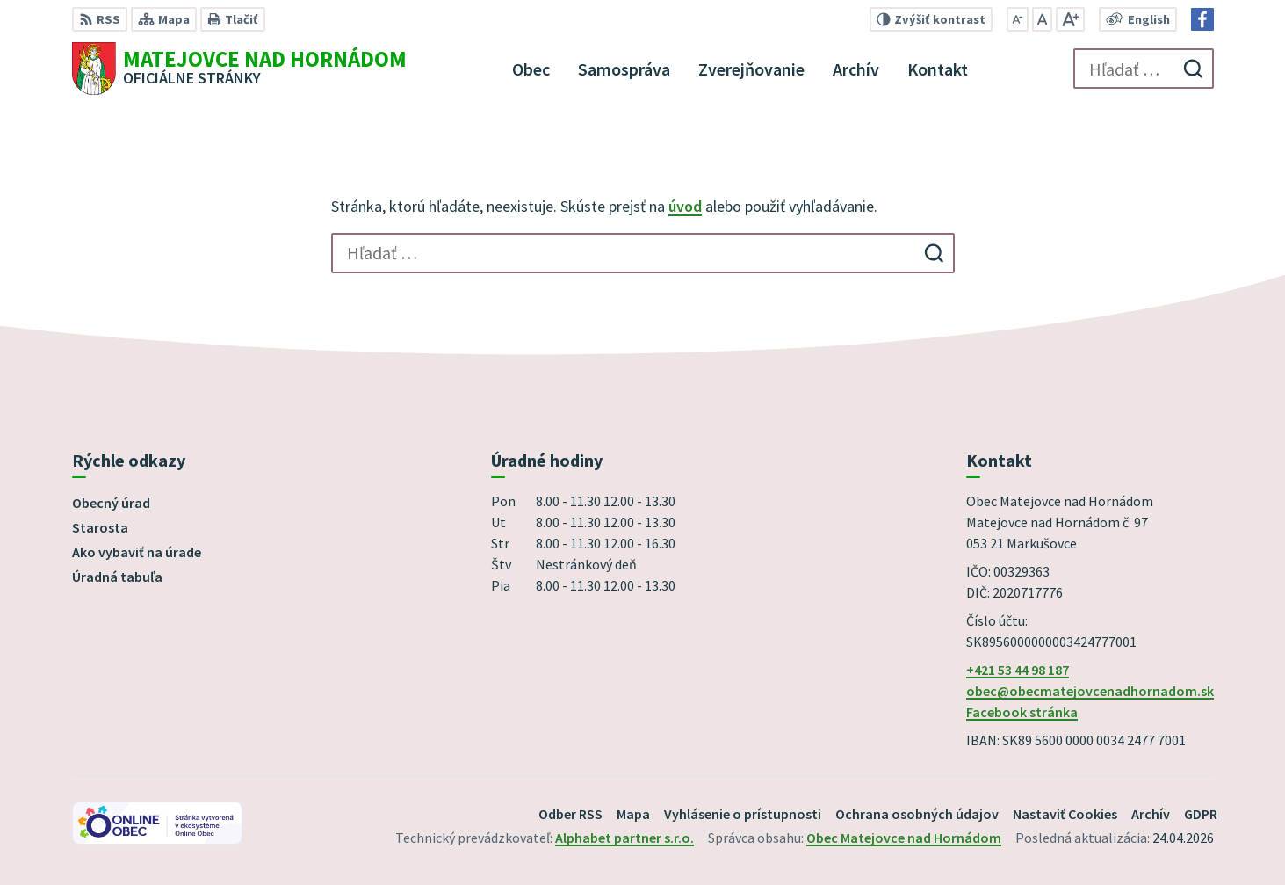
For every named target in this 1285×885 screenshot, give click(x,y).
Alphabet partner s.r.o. (624, 837)
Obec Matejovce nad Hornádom (903, 837)
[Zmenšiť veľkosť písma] (1018, 19)
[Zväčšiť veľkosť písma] (1070, 19)
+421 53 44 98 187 (1017, 669)
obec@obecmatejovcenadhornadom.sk (1090, 691)
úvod (685, 206)
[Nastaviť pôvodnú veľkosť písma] (1042, 19)
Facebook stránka (1022, 712)
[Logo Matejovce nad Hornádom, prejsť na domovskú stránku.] (240, 68)
